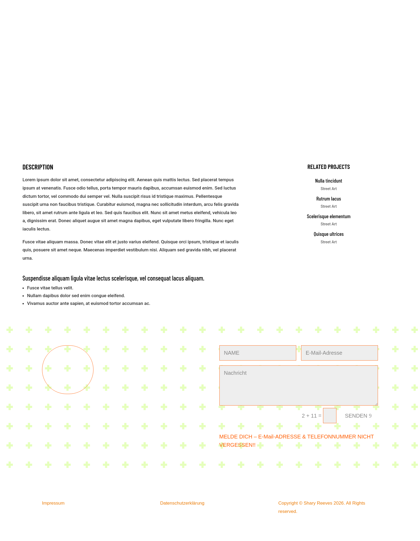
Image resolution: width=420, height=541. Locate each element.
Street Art (329, 189)
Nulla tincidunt (328, 180)
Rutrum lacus (328, 198)
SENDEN (356, 416)
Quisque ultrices (329, 233)
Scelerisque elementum (329, 216)
